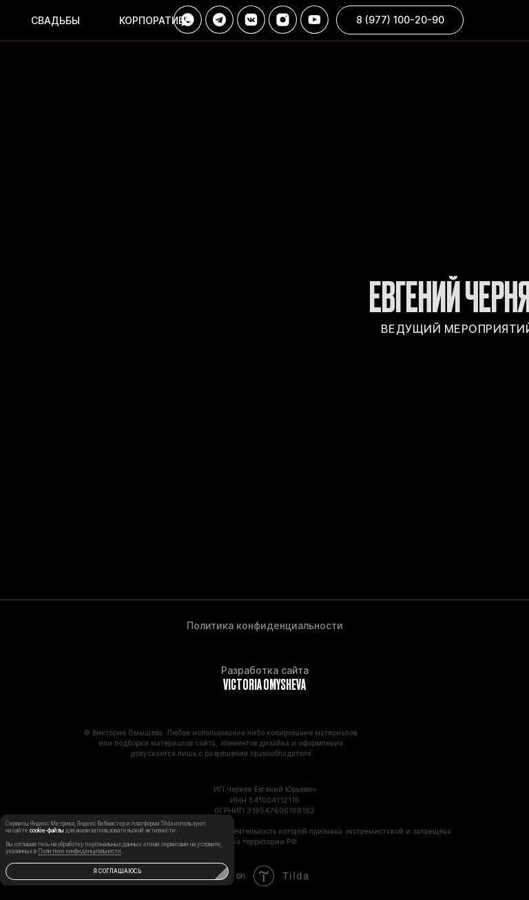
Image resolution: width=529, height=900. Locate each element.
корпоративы (156, 20)
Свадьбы (55, 20)
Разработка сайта (265, 670)
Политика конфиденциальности (265, 625)
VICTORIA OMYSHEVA (264, 683)
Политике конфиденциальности (79, 851)
